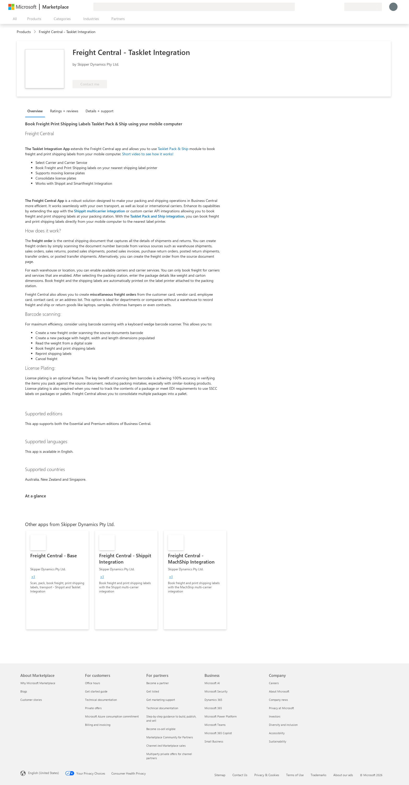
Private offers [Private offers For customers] (93, 708)
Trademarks (318, 775)
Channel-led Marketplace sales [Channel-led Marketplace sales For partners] (166, 745)
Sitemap (219, 775)
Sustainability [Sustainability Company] (277, 741)
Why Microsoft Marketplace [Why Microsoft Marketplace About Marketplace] (37, 683)
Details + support (99, 110)
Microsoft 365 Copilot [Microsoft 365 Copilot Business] (218, 733)
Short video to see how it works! (147, 153)
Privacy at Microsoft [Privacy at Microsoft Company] (281, 708)
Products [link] (24, 31)
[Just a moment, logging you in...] (393, 7)
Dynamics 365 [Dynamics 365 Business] (213, 700)
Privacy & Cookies (266, 775)
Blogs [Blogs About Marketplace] (23, 691)
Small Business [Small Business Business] (213, 741)
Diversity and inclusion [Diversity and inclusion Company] (283, 725)
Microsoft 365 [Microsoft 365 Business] (213, 708)
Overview (35, 110)
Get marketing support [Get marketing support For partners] (160, 700)
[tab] (36, 110)
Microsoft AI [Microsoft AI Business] (212, 683)
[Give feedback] (321, 7)
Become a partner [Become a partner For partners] (157, 683)
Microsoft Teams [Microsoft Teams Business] (215, 725)
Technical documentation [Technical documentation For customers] (101, 700)
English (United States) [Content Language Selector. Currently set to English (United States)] (43, 773)
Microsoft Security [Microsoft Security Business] (215, 691)
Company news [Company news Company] (278, 700)
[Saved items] (334, 7)
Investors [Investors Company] (274, 716)
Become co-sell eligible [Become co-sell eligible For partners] (161, 729)
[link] (57, 579)
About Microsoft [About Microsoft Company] (279, 691)
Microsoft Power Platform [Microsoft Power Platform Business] (220, 716)
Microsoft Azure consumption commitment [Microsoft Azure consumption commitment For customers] (112, 716)
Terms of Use (295, 775)
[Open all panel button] (13, 19)
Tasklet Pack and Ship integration (157, 216)
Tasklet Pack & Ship (173, 148)
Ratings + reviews (64, 110)
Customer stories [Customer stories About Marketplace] (31, 700)
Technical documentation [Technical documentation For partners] (162, 708)
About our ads (343, 775)
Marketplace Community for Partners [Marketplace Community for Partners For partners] (169, 737)
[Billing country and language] (363, 7)
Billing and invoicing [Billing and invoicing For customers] (97, 725)
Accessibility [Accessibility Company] (277, 733)
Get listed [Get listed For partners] (152, 691)
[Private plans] (340, 7)
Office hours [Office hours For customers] (92, 683)
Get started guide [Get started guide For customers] (96, 691)
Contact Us (239, 775)
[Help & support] (328, 7)
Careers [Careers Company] (274, 683)
